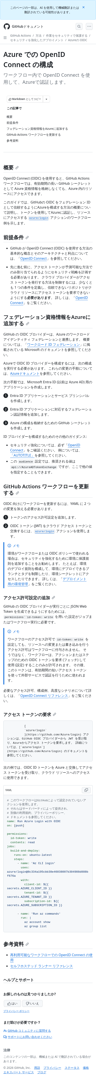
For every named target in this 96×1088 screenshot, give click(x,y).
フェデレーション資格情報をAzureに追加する (47, 320)
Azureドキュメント (25, 373)
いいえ (32, 1003)
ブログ (41, 1072)
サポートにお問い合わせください (27, 1037)
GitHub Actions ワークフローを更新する (46, 489)
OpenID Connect (33, 258)
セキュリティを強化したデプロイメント (37, 40)
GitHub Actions (20, 35)
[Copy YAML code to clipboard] (86, 790)
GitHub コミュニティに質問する (27, 1031)
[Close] (84, 6)
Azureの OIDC (77, 40)
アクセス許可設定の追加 (29, 598)
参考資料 (16, 943)
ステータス (72, 1068)
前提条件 (16, 237)
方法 (39, 35)
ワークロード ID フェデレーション (53, 344)
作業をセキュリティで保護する (67, 35)
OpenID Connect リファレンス (44, 695)
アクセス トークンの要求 (29, 714)
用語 (37, 1068)
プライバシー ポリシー (16, 1011)
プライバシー (52, 1068)
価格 (86, 1068)
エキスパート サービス (18, 1072)
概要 (11, 167)
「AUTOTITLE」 (22, 455)
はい (12, 1003)
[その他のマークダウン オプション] (46, 99)
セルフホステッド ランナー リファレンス (41, 966)
